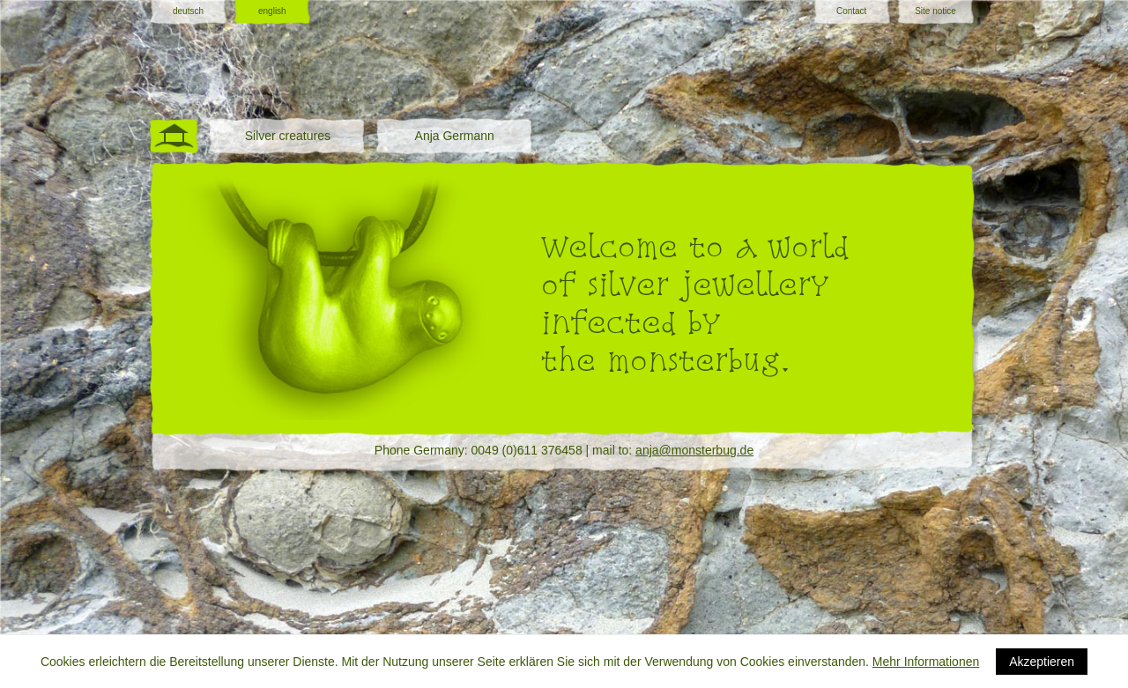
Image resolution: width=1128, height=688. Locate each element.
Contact (851, 11)
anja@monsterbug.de (694, 450)
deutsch (188, 11)
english (272, 11)
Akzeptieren (1041, 662)
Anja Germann (454, 136)
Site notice (935, 11)
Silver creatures (287, 136)
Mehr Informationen (925, 662)
